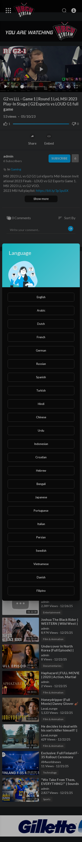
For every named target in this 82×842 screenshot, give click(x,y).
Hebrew (41, 470)
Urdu (41, 430)
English (41, 297)
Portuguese (41, 510)
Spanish (41, 377)
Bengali (41, 484)
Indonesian (41, 444)
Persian (41, 537)
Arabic (41, 310)
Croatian (41, 457)
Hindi (41, 404)
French (41, 337)
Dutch (41, 324)
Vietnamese (41, 564)
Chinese (41, 417)
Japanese (41, 497)
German (41, 350)
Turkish (41, 390)
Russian (41, 364)
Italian (41, 524)
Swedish (41, 550)
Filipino (41, 590)
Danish (41, 577)
